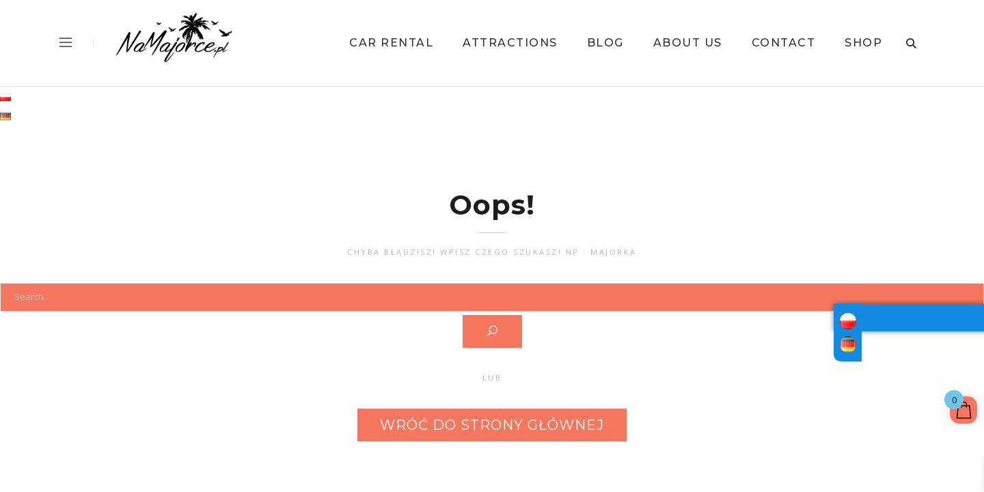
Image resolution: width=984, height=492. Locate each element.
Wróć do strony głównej (492, 425)
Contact (784, 42)
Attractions (510, 42)
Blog (605, 42)
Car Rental (391, 42)
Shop (863, 42)
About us (687, 42)
